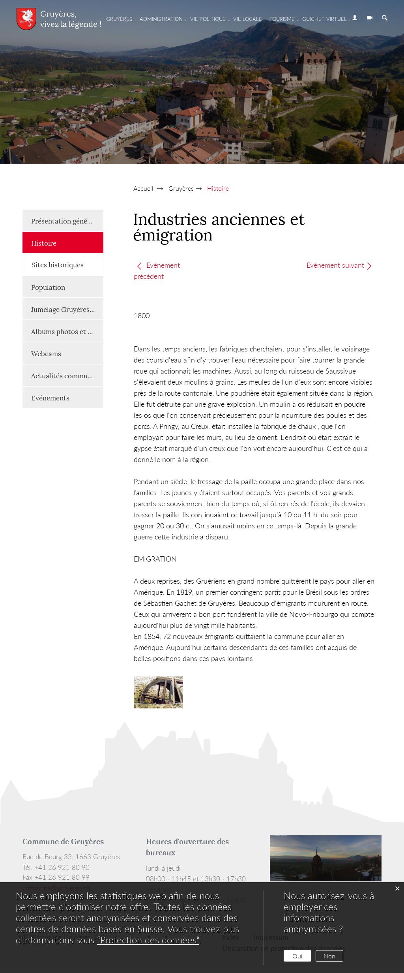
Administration (161, 19)
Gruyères (119, 19)
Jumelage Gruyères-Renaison (67, 309)
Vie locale (247, 19)
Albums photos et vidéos (67, 331)
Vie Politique (208, 19)
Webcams (46, 353)
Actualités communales (67, 375)
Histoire (63, 242)
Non (329, 956)
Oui (297, 956)
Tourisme (282, 19)
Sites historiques (58, 264)
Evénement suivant (340, 265)
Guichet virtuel (324, 19)
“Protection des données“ (148, 939)
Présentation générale (65, 220)
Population (48, 287)
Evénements (50, 397)
